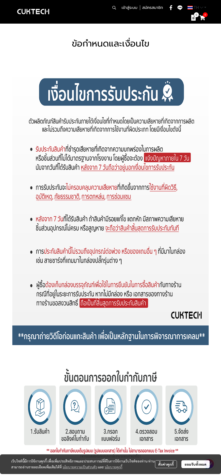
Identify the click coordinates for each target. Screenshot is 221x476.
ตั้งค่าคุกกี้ (166, 464)
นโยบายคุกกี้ (113, 467)
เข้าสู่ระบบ (129, 8)
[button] (114, 7)
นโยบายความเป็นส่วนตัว (80, 467)
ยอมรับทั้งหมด (195, 464)
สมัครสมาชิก (152, 8)
